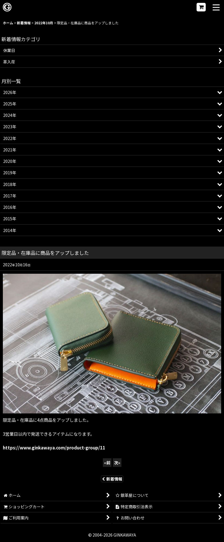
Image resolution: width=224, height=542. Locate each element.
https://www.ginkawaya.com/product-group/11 (54, 447)
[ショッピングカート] (201, 7)
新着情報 (112, 479)
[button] (216, 7)
